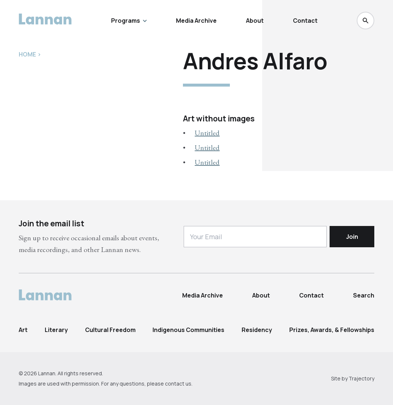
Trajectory (361, 378)
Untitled (207, 133)
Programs (129, 21)
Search (363, 295)
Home (27, 54)
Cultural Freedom (110, 330)
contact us (178, 383)
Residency (257, 330)
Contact (305, 21)
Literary (56, 330)
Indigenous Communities (188, 330)
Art (23, 330)
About (255, 21)
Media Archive (196, 21)
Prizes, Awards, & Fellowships (331, 330)
